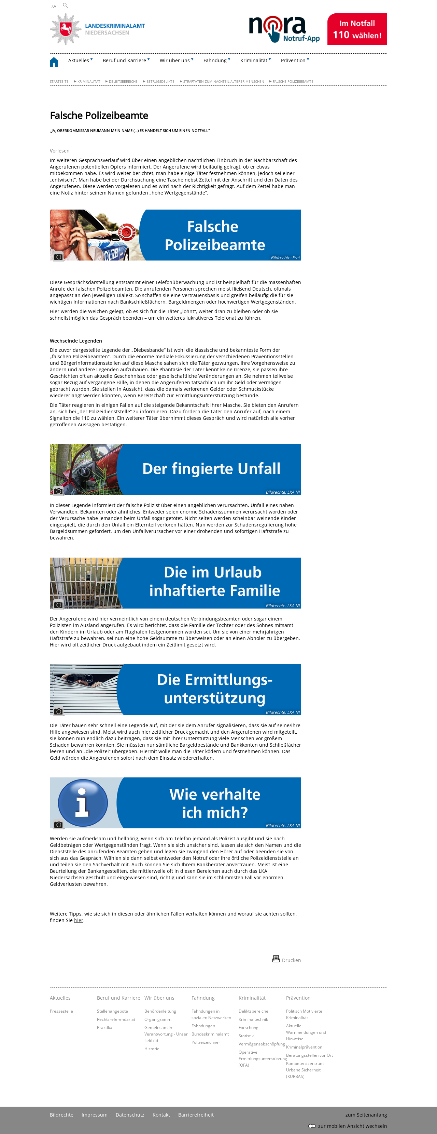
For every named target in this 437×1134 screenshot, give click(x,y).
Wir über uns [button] (175, 60)
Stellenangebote (112, 1011)
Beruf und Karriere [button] (124, 60)
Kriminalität (88, 81)
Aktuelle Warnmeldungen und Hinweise (306, 1032)
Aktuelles (60, 998)
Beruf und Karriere (118, 998)
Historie (151, 1048)
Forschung (248, 1027)
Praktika (104, 1027)
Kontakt (161, 1114)
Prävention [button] (293, 60)
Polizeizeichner (206, 1042)
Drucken (291, 960)
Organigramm (157, 1019)
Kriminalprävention (304, 1047)
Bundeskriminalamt (210, 1034)
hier (78, 920)
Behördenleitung (160, 1011)
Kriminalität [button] (253, 60)
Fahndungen (203, 1025)
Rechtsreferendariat (116, 1019)
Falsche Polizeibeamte (293, 81)
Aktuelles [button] (78, 60)
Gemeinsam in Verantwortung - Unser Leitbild (166, 1034)
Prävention (298, 998)
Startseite (59, 81)
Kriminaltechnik (253, 1019)
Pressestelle (61, 1011)
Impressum (95, 1114)
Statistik (246, 1035)
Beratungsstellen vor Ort (309, 1055)
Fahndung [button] (215, 60)
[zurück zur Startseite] (57, 63)
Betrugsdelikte (160, 81)
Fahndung (203, 998)
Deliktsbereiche (123, 81)
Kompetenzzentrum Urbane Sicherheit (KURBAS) (305, 1069)
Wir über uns (159, 998)
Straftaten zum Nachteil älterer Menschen (223, 81)
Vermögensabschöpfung (262, 1043)
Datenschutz (130, 1114)
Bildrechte (61, 1114)
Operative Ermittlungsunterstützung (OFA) (263, 1058)
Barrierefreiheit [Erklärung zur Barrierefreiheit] (196, 1114)
